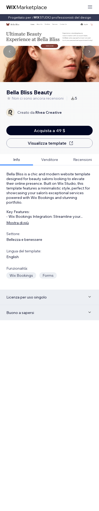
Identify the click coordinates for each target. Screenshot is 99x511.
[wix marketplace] (26, 7)
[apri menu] (90, 7)
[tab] (16, 159)
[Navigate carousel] (9, 51)
